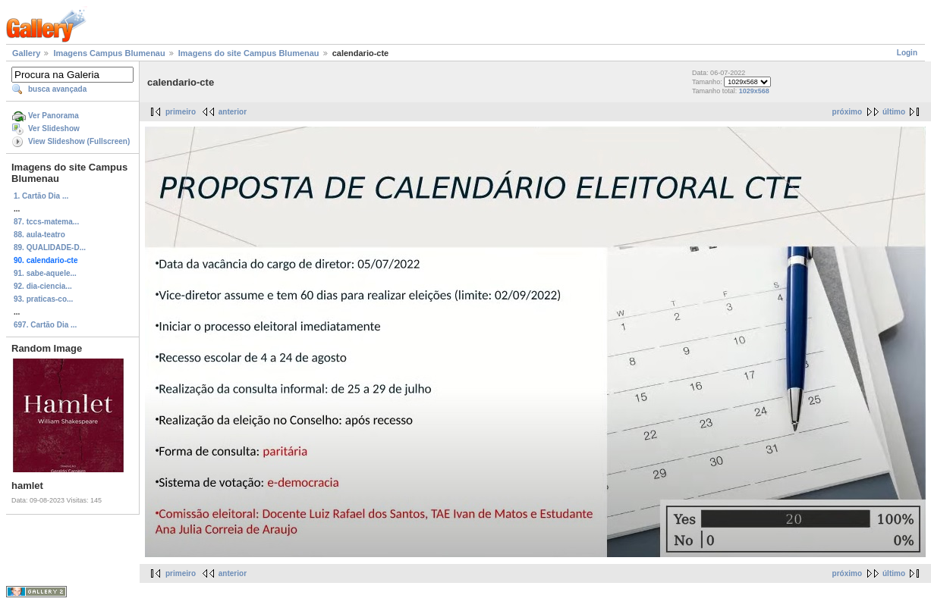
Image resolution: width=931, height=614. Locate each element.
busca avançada (57, 89)
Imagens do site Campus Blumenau (248, 53)
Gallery (26, 53)
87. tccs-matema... (46, 222)
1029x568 (754, 91)
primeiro (180, 112)
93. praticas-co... (43, 299)
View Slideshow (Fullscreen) (79, 141)
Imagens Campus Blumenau (109, 53)
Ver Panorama (53, 115)
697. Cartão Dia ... (45, 325)
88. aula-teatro (39, 234)
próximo (847, 112)
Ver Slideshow (54, 128)
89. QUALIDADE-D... (50, 247)
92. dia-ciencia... (43, 286)
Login (907, 53)
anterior (233, 112)
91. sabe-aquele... (45, 273)
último (893, 112)
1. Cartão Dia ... (41, 196)
